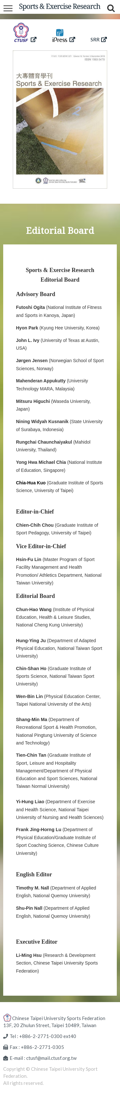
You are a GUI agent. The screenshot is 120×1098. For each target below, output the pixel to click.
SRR (99, 39)
